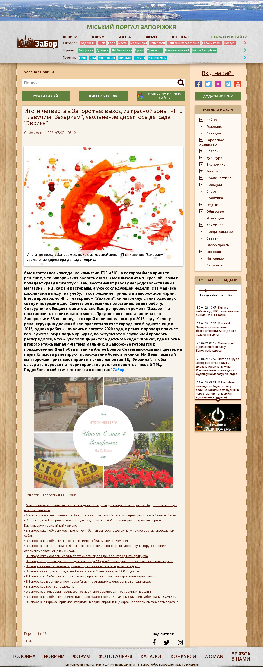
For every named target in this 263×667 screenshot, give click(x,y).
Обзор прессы (218, 245)
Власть (212, 151)
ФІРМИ (151, 37)
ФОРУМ (98, 37)
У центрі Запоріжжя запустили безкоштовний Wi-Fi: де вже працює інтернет (216, 329)
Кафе (111, 43)
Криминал (215, 225)
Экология (214, 265)
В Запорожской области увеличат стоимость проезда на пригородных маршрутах (87, 556)
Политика (214, 198)
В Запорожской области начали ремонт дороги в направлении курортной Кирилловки (90, 576)
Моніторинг (107, 58)
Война (211, 120)
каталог (151, 656)
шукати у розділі (103, 96)
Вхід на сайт (218, 73)
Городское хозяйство (211, 142)
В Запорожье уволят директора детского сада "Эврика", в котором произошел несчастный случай (99, 561)
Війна (83, 58)
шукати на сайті (45, 96)
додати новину (218, 96)
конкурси (183, 656)
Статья (212, 238)
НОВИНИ (70, 37)
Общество (215, 211)
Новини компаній (177, 50)
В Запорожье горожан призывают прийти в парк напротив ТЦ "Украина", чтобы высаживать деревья (102, 602)
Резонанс (214, 126)
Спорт (211, 191)
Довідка (102, 50)
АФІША (125, 37)
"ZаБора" (119, 369)
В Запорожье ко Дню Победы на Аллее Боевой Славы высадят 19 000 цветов (83, 571)
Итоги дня (215, 218)
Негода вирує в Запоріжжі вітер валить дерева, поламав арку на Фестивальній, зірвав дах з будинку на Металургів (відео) (217, 366)
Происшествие (218, 178)
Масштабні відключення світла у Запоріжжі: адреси (215, 346)
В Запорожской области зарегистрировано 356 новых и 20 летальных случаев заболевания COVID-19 (101, 597)
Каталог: (70, 43)
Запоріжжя (85, 50)
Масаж (122, 43)
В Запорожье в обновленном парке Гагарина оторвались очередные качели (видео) (89, 581)
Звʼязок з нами (241, 656)
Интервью (215, 258)
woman (214, 656)
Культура (214, 158)
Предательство (219, 231)
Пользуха (125, 58)
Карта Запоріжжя (204, 50)
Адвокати (88, 43)
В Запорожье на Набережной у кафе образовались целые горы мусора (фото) (83, 566)
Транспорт (154, 50)
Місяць (217, 295)
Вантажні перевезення (183, 43)
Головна (29, 72)
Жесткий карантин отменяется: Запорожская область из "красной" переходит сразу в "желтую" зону (101, 515)
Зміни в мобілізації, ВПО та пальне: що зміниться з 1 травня (217, 311)
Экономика (215, 164)
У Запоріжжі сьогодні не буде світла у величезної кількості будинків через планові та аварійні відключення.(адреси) (217, 389)
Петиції (140, 58)
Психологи (157, 43)
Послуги (229, 43)
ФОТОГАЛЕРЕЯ (184, 37)
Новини (47, 72)
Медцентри (138, 43)
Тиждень (206, 295)
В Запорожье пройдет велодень (50, 586)
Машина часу (157, 58)
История (213, 251)
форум (81, 656)
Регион (212, 171)
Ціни (93, 58)
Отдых (212, 205)
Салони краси (211, 43)
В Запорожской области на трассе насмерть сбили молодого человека (78, 541)
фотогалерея (115, 656)
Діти (101, 43)
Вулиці (139, 50)
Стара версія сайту (229, 37)
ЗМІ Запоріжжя (121, 50)
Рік (230, 295)
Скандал (213, 133)
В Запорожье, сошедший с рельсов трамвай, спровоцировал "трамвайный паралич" (89, 591)
